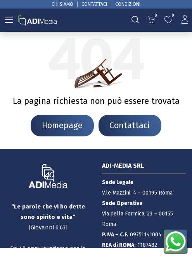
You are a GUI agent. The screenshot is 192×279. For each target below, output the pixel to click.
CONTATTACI (94, 4)
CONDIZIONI (127, 4)
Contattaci (129, 126)
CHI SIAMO (62, 4)
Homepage (62, 126)
